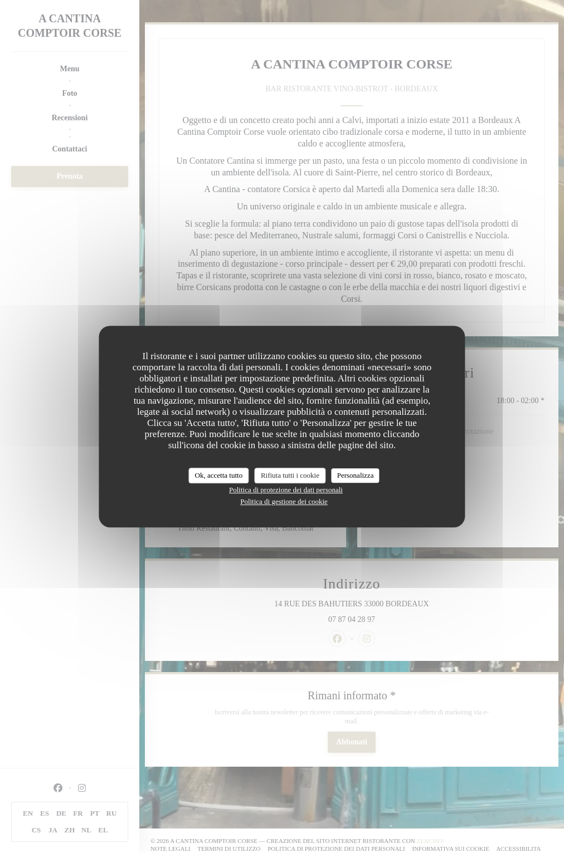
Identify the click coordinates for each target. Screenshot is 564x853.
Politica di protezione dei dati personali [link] (286, 490)
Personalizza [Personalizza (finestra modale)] (355, 475)
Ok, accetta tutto (219, 475)
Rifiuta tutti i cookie (290, 475)
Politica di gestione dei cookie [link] (284, 501)
